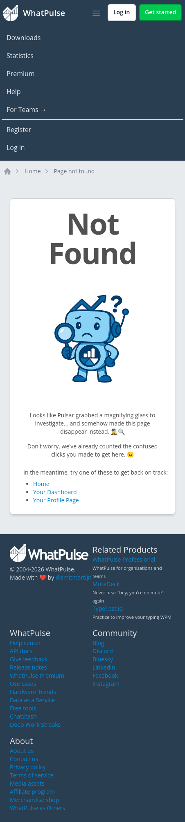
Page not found (74, 171)
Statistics (20, 55)
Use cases (23, 684)
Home (33, 171)
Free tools (23, 708)
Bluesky (102, 659)
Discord (102, 651)
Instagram (106, 684)
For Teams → (27, 109)
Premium (21, 73)
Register (19, 129)
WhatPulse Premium (37, 675)
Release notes (28, 667)
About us (22, 751)
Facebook (105, 675)
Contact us (24, 759)
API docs (21, 651)
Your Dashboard (55, 492)
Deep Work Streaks (35, 724)
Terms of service (32, 775)
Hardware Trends (33, 692)
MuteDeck (106, 584)
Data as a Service (32, 700)
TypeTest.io (107, 608)
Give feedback (28, 659)
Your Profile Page (56, 500)
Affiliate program (32, 791)
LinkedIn (103, 667)
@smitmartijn (74, 577)
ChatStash (23, 716)
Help (14, 91)
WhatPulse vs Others (37, 808)
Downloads (24, 37)
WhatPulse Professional (123, 559)
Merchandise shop (34, 800)
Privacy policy (28, 767)
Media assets (27, 783)
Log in (16, 147)
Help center (25, 643)
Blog (98, 643)
